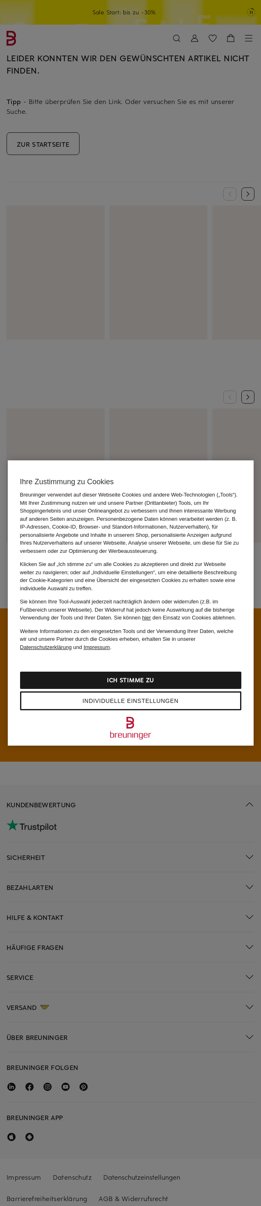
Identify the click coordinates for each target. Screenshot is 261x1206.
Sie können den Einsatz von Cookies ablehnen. (175, 618)
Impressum (97, 647)
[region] (131, 603)
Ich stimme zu (130, 680)
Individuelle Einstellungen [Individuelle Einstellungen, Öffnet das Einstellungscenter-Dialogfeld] (130, 701)
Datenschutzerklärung (46, 647)
